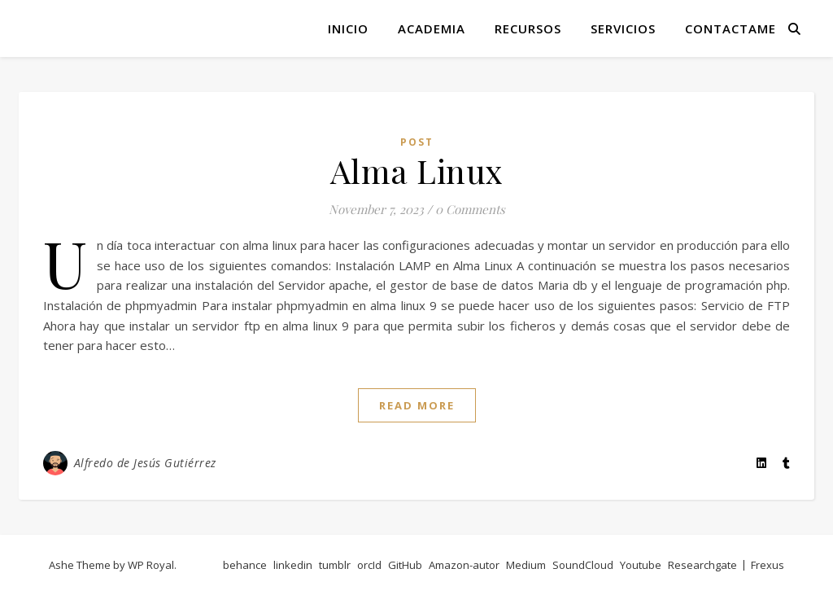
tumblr (335, 565)
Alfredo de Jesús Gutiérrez (145, 462)
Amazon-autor (464, 565)
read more (417, 405)
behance (245, 565)
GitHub (405, 565)
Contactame (730, 28)
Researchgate (702, 565)
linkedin (292, 565)
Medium (526, 565)
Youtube (640, 565)
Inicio (348, 28)
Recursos (528, 28)
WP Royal (151, 565)
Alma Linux (417, 170)
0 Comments (470, 209)
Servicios (623, 28)
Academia (431, 28)
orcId (369, 565)
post (417, 142)
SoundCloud (582, 565)
